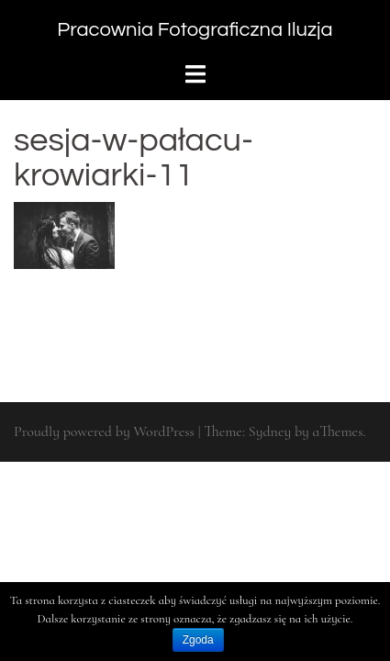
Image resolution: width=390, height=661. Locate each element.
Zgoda (198, 639)
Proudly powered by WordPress (104, 431)
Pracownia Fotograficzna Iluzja (194, 29)
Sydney (270, 431)
